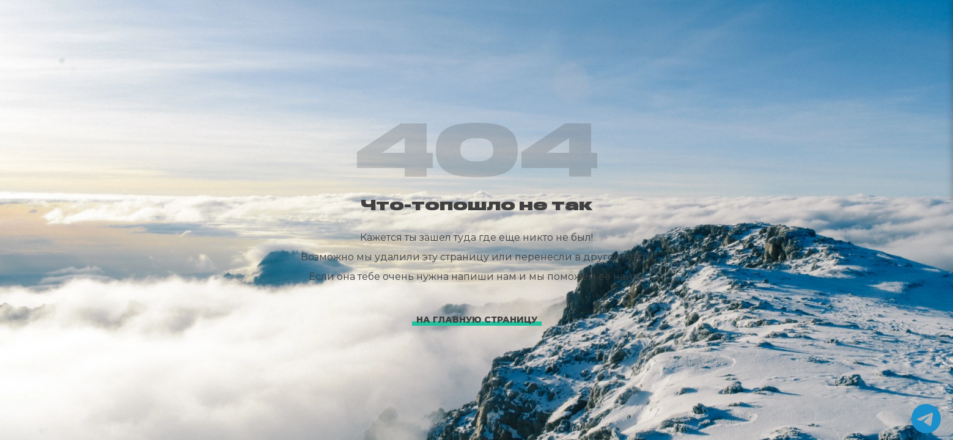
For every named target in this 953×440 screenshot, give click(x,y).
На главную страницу (476, 319)
